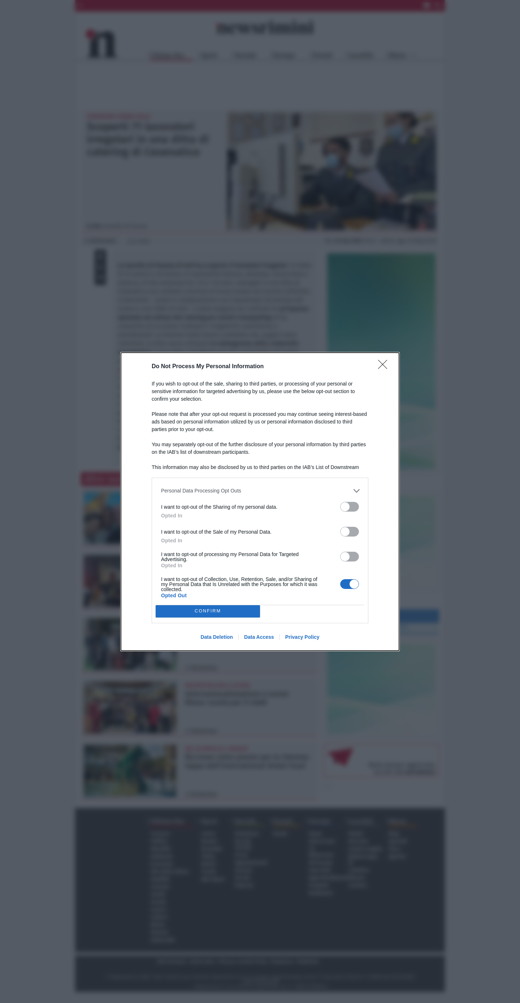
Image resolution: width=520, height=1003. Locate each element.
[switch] (349, 507)
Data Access (259, 637)
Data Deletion (216, 637)
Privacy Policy (302, 637)
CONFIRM (207, 611)
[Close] (385, 367)
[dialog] (260, 502)
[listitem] (260, 491)
